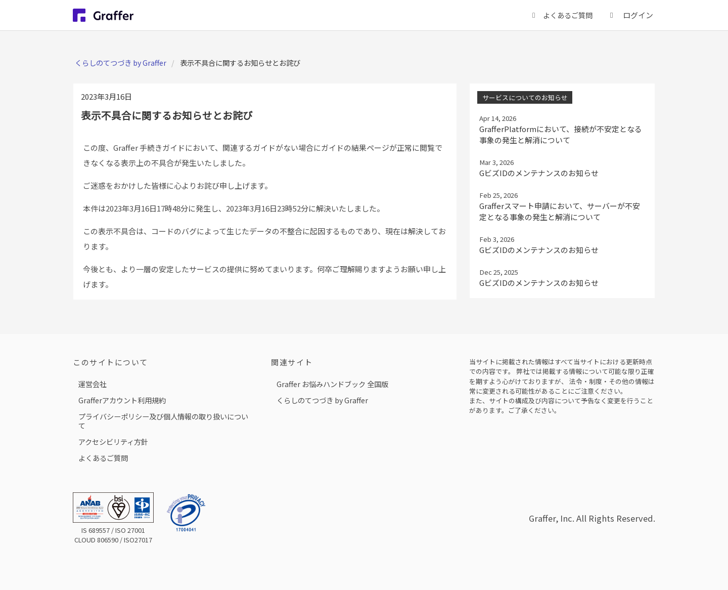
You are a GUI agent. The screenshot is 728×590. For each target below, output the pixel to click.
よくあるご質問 (103, 457)
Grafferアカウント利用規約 (122, 400)
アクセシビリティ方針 (113, 441)
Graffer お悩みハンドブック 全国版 (332, 383)
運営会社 (92, 383)
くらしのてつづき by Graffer (120, 62)
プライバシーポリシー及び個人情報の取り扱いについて (163, 421)
